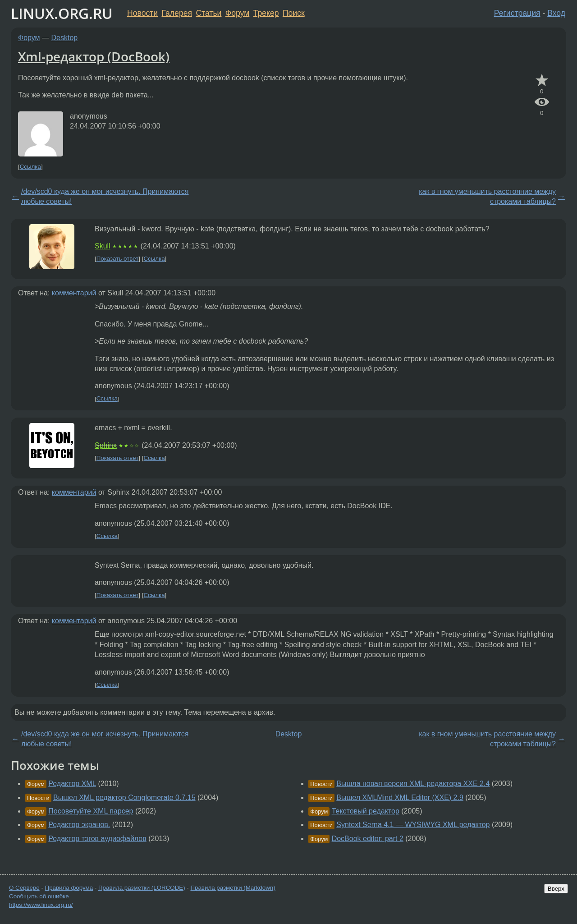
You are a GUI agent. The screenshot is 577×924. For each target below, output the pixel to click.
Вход (556, 13)
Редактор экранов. (79, 824)
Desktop (64, 37)
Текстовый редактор (365, 811)
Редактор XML (72, 783)
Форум (237, 13)
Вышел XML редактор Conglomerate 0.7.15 (124, 797)
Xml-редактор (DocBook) (93, 56)
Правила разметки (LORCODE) (141, 887)
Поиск (294, 13)
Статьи (208, 13)
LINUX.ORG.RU (62, 13)
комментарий (74, 293)
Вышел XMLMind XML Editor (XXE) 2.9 (399, 797)
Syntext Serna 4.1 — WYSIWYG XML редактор (413, 824)
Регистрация (517, 13)
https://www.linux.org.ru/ (41, 904)
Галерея (177, 13)
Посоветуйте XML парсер (90, 811)
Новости (142, 13)
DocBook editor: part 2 (367, 838)
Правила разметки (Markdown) (232, 887)
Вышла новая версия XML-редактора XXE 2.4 (413, 783)
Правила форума (69, 887)
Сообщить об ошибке (39, 896)
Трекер (266, 13)
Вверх (556, 888)
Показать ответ (117, 258)
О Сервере (24, 887)
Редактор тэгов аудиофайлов (97, 838)
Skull (102, 246)
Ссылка (30, 166)
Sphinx (106, 445)
